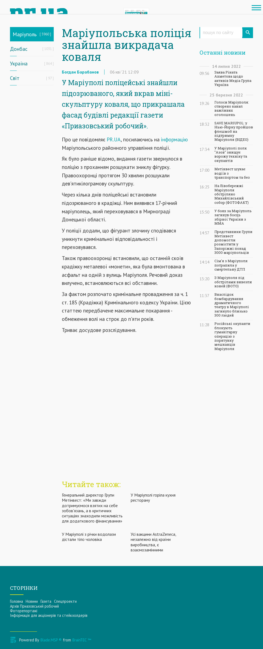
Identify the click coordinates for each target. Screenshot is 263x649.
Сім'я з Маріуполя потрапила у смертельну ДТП (231, 265)
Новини (32, 601)
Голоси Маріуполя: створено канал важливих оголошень (231, 108)
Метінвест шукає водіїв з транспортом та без (232, 173)
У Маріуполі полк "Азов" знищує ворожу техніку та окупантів (230, 154)
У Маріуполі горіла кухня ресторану (153, 497)
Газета (46, 601)
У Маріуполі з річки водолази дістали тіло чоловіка (89, 536)
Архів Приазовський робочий (34, 606)
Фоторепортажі (23, 610)
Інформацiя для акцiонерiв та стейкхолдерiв (48, 615)
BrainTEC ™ (81, 640)
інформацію (174, 139)
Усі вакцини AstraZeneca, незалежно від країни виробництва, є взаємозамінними (153, 542)
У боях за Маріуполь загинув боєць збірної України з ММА (233, 217)
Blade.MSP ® (51, 640)
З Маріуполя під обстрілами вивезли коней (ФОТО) (233, 282)
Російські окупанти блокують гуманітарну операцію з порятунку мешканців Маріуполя (232, 336)
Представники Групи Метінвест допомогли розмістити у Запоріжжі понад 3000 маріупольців (233, 242)
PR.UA (114, 139)
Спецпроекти (65, 601)
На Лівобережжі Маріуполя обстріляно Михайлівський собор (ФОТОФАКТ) (231, 194)
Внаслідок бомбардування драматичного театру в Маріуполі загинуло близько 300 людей (231, 304)
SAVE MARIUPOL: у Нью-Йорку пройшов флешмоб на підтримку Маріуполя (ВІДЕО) (233, 131)
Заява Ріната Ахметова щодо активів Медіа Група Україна (232, 78)
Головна (16, 601)
